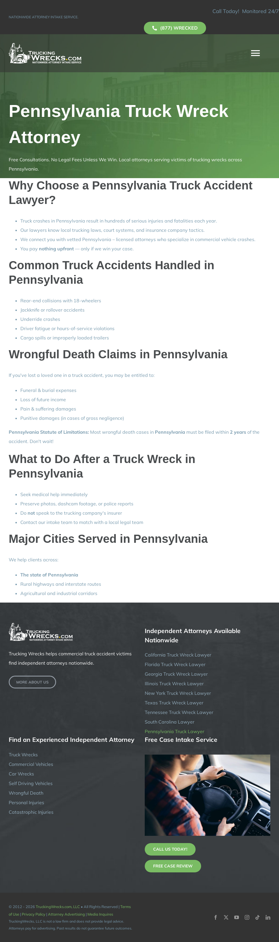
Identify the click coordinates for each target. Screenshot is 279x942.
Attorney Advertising (66, 914)
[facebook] (215, 917)
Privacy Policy (33, 914)
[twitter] (226, 917)
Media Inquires (100, 914)
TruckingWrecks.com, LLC (58, 906)
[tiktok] (257, 917)
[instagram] (247, 917)
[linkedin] (268, 917)
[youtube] (236, 917)
